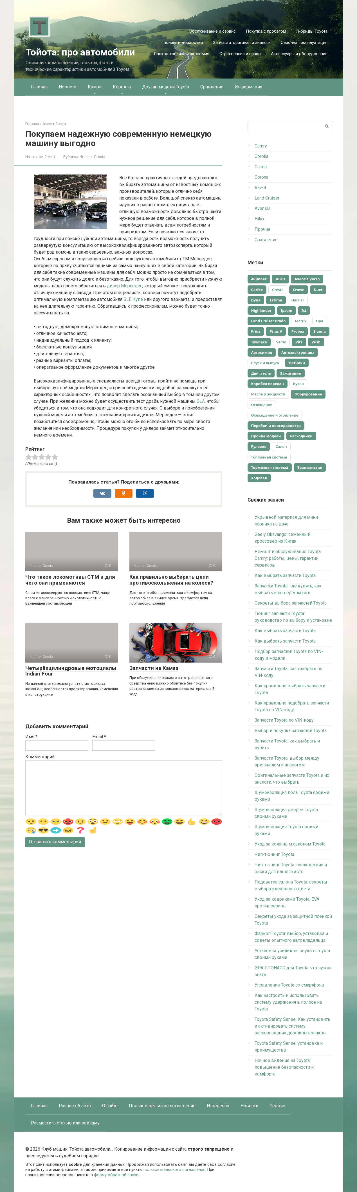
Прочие (262, 229)
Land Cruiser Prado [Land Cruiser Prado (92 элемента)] (268, 320)
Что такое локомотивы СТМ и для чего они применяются (70, 580)
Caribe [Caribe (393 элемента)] (257, 289)
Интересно (218, 1105)
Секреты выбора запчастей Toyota (291, 603)
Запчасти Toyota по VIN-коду (284, 720)
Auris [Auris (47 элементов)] (280, 278)
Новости (68, 87)
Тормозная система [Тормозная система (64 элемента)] (269, 467)
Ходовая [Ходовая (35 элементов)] (259, 477)
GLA (201, 401)
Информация (248, 87)
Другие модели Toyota (165, 87)
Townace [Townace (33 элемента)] (259, 342)
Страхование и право (240, 53)
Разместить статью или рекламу (65, 1123)
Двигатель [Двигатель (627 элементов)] (261, 373)
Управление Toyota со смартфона (289, 985)
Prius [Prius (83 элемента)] (256, 331)
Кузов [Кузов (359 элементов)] (298, 383)
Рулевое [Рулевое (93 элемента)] (258, 446)
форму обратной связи (116, 1175)
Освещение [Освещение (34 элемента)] (262, 404)
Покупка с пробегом (266, 31)
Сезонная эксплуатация (304, 42)
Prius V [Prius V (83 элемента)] (276, 331)
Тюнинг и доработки (183, 42)
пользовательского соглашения (174, 1169)
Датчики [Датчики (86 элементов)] (297, 362)
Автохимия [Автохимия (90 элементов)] (261, 352)
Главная (39, 87)
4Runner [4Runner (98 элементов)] (259, 278)
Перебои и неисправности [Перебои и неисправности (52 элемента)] (276, 425)
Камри (95, 87)
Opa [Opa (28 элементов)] (319, 320)
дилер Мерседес (124, 286)
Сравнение (211, 87)
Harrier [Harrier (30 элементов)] (297, 300)
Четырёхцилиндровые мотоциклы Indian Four (70, 671)
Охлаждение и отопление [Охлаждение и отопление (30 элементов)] (274, 415)
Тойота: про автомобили (80, 52)
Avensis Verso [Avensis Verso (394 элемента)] (307, 278)
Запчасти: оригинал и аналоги (242, 42)
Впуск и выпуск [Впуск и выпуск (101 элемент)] (265, 362)
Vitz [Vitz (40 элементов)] (298, 342)
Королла (122, 87)
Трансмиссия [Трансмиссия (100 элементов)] (309, 467)
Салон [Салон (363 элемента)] (281, 446)
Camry (261, 146)
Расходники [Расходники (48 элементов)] (301, 436)
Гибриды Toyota (311, 31)
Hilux (259, 219)
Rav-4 (260, 187)
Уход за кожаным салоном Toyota (290, 844)
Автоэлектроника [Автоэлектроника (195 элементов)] (297, 352)
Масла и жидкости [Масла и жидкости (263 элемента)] (268, 394)
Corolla (261, 156)
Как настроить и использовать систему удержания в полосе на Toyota (288, 1002)
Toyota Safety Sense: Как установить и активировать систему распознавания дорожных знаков (292, 1026)
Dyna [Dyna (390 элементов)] (256, 300)
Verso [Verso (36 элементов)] (281, 342)
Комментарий (40, 756)
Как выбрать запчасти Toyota (285, 575)
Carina (261, 166)
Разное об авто (75, 1105)
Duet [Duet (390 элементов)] (318, 289)
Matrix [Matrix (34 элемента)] (301, 320)
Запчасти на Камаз (153, 668)
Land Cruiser (267, 198)
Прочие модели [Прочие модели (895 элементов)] (266, 436)
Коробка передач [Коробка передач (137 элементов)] (267, 383)
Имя (31, 736)
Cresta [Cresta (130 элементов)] (278, 289)
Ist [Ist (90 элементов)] (304, 310)
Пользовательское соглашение (162, 1105)
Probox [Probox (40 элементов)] (297, 331)
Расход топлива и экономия (181, 53)
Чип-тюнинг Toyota (274, 854)
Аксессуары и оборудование (299, 53)
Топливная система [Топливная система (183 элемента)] (269, 457)
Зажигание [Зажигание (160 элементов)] (290, 373)
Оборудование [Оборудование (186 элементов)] (308, 394)
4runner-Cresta (92, 156)
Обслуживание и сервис (212, 31)
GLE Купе (133, 299)
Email (99, 736)
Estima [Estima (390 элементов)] (276, 300)
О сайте (110, 1105)
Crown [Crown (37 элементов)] (298, 289)
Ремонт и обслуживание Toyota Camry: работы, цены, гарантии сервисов (288, 558)
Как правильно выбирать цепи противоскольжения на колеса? (171, 580)
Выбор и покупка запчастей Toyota (291, 730)
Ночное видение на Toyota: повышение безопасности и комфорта (284, 1067)
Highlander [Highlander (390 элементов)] (261, 310)
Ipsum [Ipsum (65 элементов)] (286, 310)
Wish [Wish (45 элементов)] (316, 342)
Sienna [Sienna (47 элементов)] (319, 331)
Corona (261, 177)
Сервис (277, 1105)
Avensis (263, 208)
